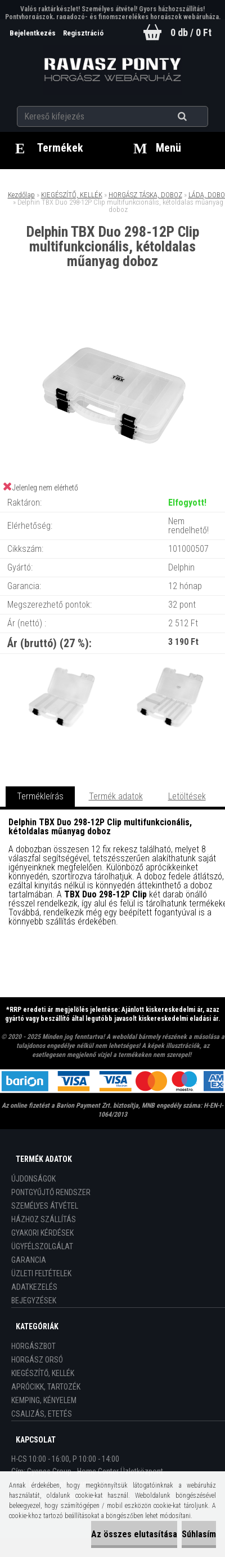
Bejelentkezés (33, 33)
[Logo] (112, 70)
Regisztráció (83, 33)
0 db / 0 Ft (191, 32)
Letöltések (187, 796)
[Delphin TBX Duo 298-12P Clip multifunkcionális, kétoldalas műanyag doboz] (112, 315)
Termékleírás (40, 796)
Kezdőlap (21, 195)
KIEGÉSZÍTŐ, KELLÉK (71, 195)
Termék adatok (116, 796)
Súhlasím (199, 1534)
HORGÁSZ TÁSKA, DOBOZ (145, 195)
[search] (196, 116)
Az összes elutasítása (134, 1534)
